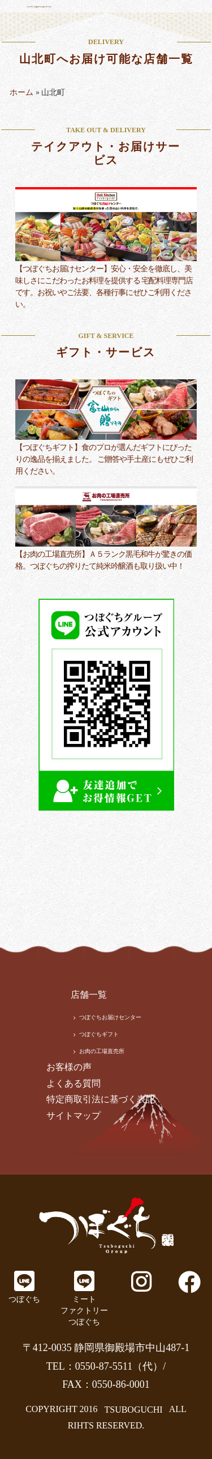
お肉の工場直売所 (101, 1051)
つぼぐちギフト (99, 1034)
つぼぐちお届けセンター (110, 1017)
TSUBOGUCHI (133, 1409)
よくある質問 (73, 1083)
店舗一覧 (89, 994)
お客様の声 (69, 1067)
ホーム (21, 92)
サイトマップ (73, 1115)
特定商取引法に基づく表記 (100, 1099)
